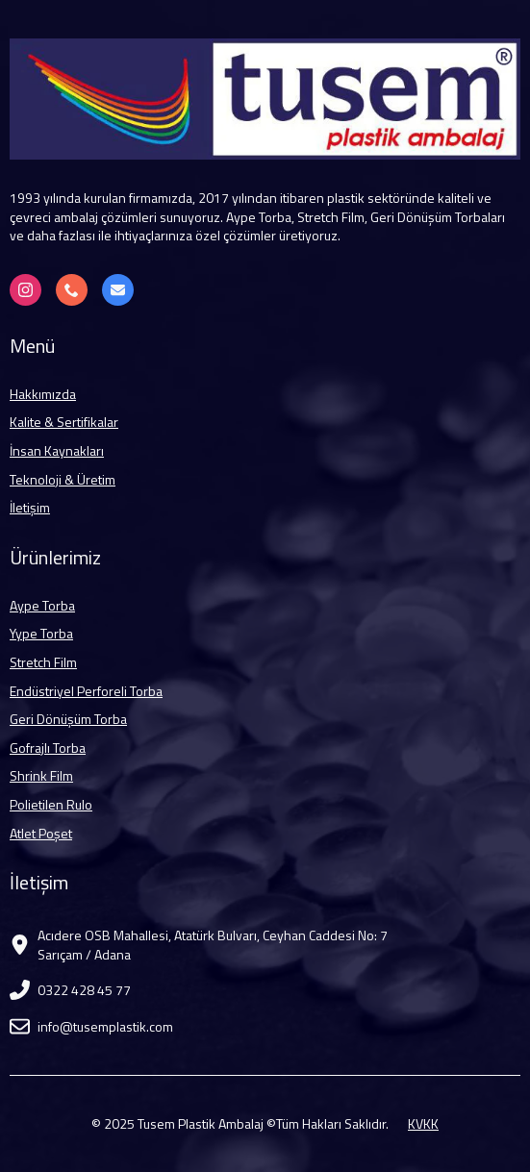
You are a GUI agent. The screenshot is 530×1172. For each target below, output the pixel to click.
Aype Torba (42, 605)
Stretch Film (43, 662)
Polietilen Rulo (51, 804)
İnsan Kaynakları (57, 451)
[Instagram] (25, 290)
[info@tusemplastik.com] (118, 290)
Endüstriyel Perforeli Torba (86, 691)
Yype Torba (41, 633)
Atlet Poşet (41, 833)
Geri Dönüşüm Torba (68, 719)
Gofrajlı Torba (48, 748)
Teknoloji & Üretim (62, 479)
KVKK (423, 1124)
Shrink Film (41, 775)
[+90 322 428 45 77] (72, 290)
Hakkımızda (43, 394)
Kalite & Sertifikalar (64, 422)
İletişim (30, 507)
